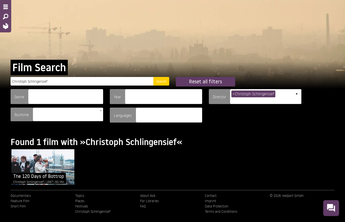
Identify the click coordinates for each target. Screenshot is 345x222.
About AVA (147, 195)
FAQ (143, 206)
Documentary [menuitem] (21, 195)
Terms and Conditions (221, 211)
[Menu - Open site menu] (5, 7)
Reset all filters (205, 81)
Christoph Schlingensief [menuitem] (92, 211)
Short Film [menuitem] (18, 206)
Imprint (210, 201)
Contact (211, 195)
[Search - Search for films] (5, 16)
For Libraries (149, 201)
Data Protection (216, 206)
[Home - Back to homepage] (5, 25)
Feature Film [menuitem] (20, 201)
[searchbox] (31, 94)
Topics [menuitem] (79, 195)
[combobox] (65, 96)
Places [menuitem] (79, 201)
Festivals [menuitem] (81, 206)
